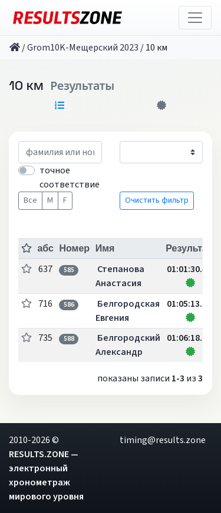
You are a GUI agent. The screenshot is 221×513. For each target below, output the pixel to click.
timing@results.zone (163, 440)
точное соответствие (69, 177)
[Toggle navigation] (195, 17)
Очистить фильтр (157, 200)
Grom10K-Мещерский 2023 (82, 47)
